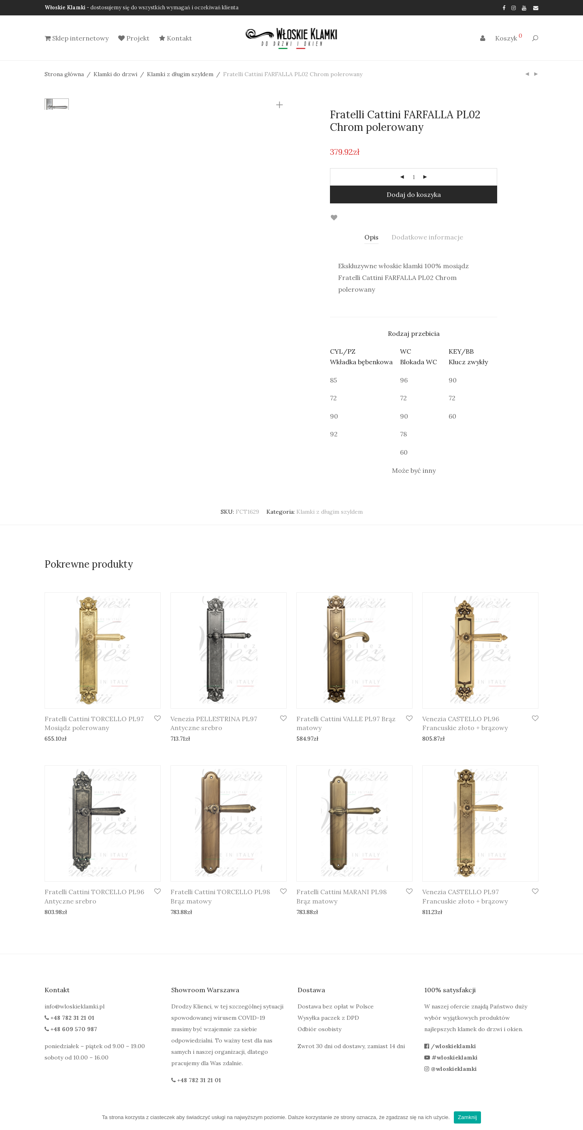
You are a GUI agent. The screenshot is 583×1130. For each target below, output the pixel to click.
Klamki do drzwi (115, 74)
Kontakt (175, 38)
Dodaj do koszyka (414, 194)
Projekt (133, 38)
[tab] (371, 237)
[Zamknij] (573, 1117)
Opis (371, 237)
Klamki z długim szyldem (180, 74)
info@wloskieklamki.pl (74, 1006)
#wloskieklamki (451, 1057)
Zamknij (467, 1117)
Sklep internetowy (77, 38)
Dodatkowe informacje (427, 237)
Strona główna (64, 74)
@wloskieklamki (450, 1068)
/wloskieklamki (450, 1046)
